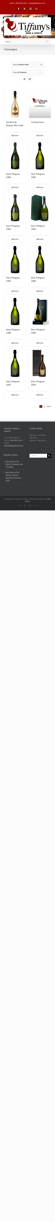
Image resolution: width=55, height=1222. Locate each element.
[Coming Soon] (40, 104)
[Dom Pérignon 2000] (15, 363)
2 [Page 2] (44, 406)
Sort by (21, 65)
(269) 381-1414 (21, 3)
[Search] (49, 456)
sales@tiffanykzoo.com (37, 3)
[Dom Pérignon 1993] (40, 208)
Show (20, 72)
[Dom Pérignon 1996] (40, 260)
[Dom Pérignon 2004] (40, 363)
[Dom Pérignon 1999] (40, 311)
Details (16, 136)
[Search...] (38, 456)
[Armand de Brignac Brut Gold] (15, 104)
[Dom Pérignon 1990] (40, 156)
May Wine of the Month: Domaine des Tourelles (14, 464)
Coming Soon (37, 122)
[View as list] (29, 79)
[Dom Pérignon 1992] (15, 208)
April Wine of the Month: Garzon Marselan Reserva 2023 (13, 476)
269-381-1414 (16, 440)
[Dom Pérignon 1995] (15, 260)
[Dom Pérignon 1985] (15, 156)
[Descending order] (41, 64)
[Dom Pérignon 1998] (15, 311)
